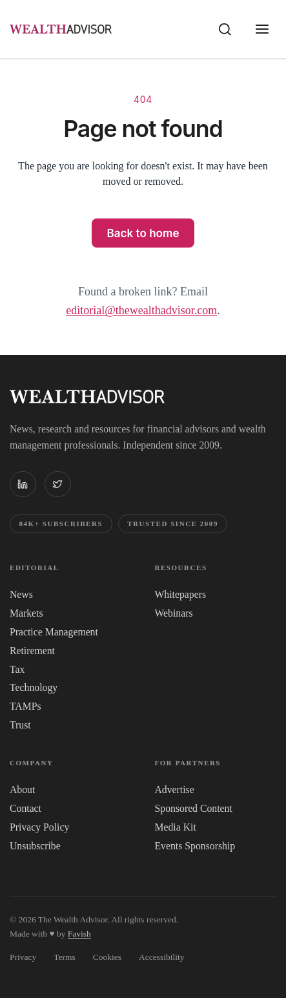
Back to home (143, 233)
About (22, 789)
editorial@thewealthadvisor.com (141, 310)
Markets (26, 613)
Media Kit (175, 827)
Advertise (174, 789)
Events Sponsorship (195, 845)
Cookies (107, 957)
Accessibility (162, 957)
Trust (20, 724)
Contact (25, 808)
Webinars (174, 613)
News (21, 594)
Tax (17, 669)
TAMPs (25, 706)
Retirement (32, 650)
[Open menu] (262, 29)
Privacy (23, 957)
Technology (33, 687)
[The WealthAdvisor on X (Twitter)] (58, 484)
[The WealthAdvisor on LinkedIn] (23, 484)
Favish (79, 934)
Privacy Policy (39, 827)
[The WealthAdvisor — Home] (61, 29)
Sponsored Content (193, 808)
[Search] (225, 29)
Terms (65, 957)
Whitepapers (181, 594)
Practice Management (54, 631)
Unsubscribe (35, 845)
